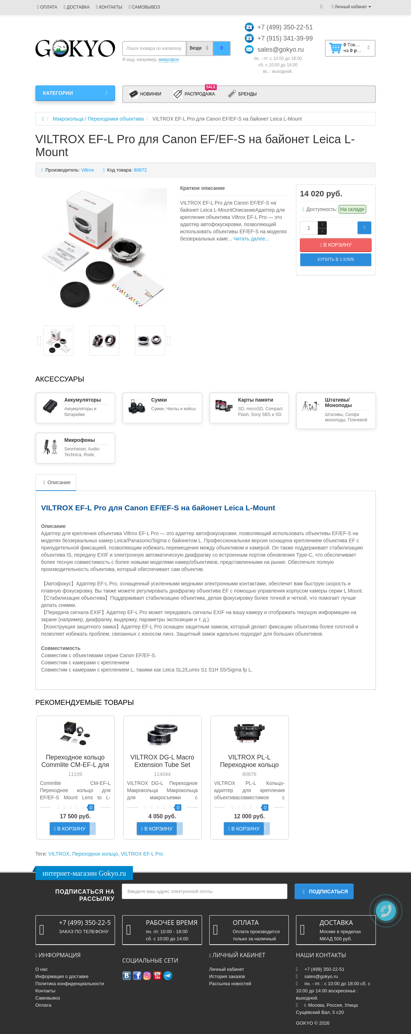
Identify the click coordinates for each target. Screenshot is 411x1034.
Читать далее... (251, 239)
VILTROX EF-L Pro (142, 854)
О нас (41, 969)
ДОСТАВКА (77, 7)
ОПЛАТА (47, 7)
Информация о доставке (62, 976)
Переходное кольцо (95, 854)
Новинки (145, 94)
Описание (56, 482)
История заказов (227, 976)
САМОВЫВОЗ (144, 7)
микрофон (169, 59)
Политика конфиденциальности (69, 983)
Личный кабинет (226, 969)
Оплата (43, 1005)
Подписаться (324, 891)
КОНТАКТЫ (109, 7)
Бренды (242, 94)
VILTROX (59, 854)
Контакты (45, 990)
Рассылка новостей (230, 983)
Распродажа (195, 94)
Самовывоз (47, 998)
